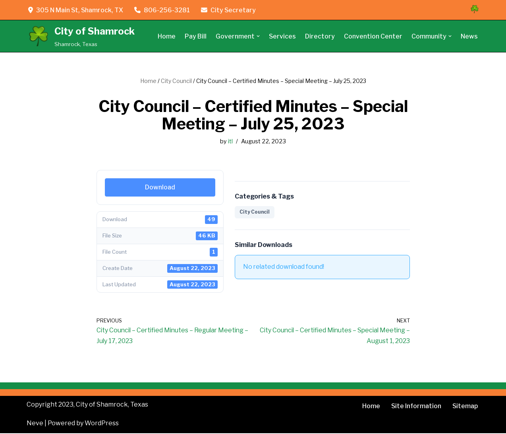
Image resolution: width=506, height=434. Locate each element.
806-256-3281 (163, 10)
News (469, 36)
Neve (35, 424)
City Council (176, 80)
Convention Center (373, 36)
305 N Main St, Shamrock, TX (76, 10)
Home (166, 36)
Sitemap (465, 407)
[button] (257, 36)
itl (230, 141)
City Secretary (229, 10)
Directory (320, 36)
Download (160, 187)
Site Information (415, 407)
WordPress (102, 424)
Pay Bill (195, 36)
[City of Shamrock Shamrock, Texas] (81, 36)
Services (282, 36)
